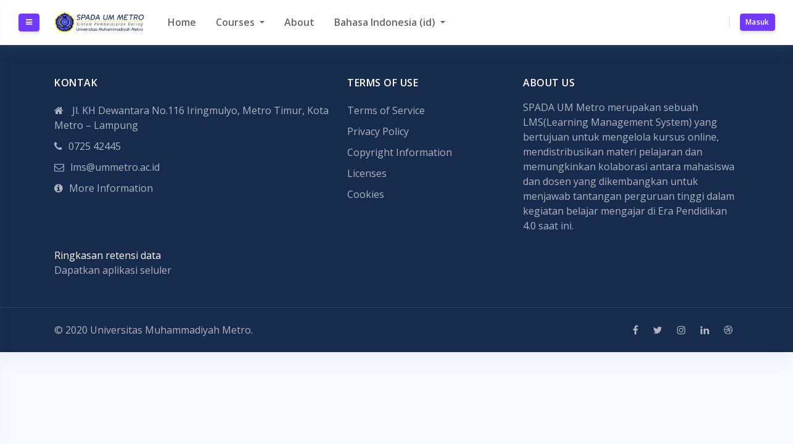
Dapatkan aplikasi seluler (112, 270)
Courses (236, 22)
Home (182, 22)
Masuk (758, 22)
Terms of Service (386, 110)
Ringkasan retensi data (107, 255)
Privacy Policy (378, 131)
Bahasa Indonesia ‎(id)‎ (386, 22)
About (299, 22)
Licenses (367, 173)
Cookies (365, 194)
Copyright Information (399, 152)
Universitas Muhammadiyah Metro (170, 330)
